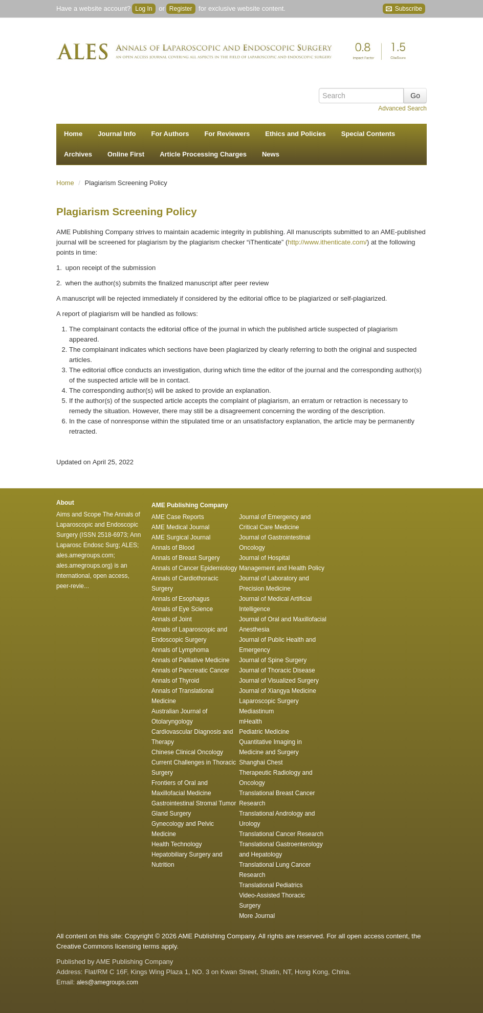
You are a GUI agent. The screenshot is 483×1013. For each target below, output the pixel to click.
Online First (125, 154)
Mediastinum (256, 711)
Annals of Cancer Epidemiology (194, 568)
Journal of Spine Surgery (272, 660)
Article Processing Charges (203, 154)
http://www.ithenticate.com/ (327, 242)
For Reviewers (227, 134)
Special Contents (368, 134)
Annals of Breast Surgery (185, 557)
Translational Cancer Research (281, 834)
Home (73, 134)
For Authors (170, 134)
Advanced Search (402, 108)
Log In (143, 8)
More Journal (257, 915)
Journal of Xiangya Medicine (277, 690)
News (270, 154)
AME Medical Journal (180, 527)
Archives (78, 154)
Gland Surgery (171, 813)
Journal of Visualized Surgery (279, 680)
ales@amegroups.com (107, 982)
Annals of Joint (171, 619)
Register (180, 8)
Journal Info (117, 134)
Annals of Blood (172, 547)
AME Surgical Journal (180, 537)
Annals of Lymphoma (180, 650)
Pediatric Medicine (264, 731)
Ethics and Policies (295, 134)
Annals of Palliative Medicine (190, 660)
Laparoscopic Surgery (269, 701)
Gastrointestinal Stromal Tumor (193, 803)
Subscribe (404, 9)
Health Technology (176, 844)
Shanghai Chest (260, 762)
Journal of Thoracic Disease (277, 670)
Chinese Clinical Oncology (187, 752)
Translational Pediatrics (270, 885)
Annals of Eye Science (182, 609)
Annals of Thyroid (175, 680)
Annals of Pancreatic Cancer (190, 670)
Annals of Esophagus (180, 598)
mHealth (250, 721)
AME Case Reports (177, 517)
